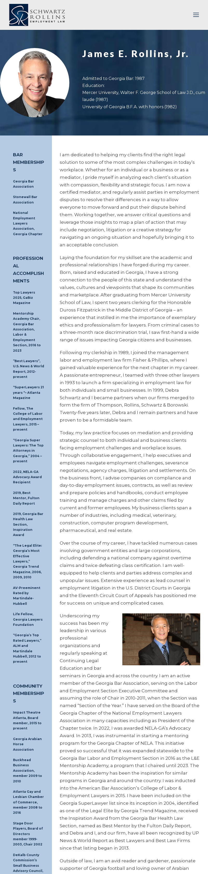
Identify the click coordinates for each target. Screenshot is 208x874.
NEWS (97, 837)
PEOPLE (34, 830)
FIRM (49, 830)
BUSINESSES (68, 830)
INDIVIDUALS (94, 830)
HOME (18, 830)
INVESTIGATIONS (149, 830)
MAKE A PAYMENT (121, 837)
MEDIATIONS (120, 830)
